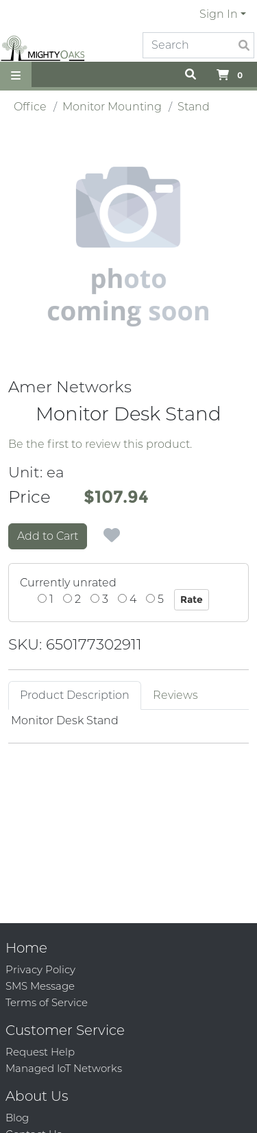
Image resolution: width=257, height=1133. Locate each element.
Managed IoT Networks (63, 1068)
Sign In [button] (218, 14)
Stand (194, 106)
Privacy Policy (40, 969)
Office (30, 106)
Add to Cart (47, 535)
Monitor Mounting (112, 106)
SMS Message (40, 985)
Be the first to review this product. (100, 444)
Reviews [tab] (175, 695)
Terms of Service (46, 1002)
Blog (17, 1117)
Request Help (40, 1051)
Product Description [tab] (75, 695)
